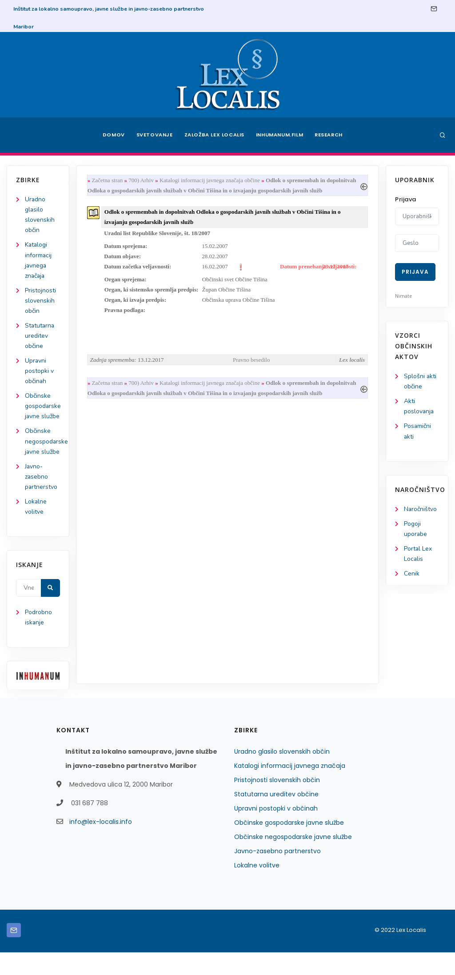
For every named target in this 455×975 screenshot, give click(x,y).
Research (330, 135)
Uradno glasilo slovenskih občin (282, 774)
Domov (112, 135)
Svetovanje (154, 135)
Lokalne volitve (256, 887)
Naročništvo (420, 509)
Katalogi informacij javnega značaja (289, 788)
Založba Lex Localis (214, 135)
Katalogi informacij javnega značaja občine (211, 180)
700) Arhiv (141, 180)
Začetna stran (107, 180)
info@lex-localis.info (100, 844)
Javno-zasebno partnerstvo (41, 498)
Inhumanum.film (279, 135)
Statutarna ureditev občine (40, 336)
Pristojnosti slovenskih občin (40, 301)
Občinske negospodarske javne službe (293, 859)
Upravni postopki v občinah (39, 371)
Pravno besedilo (251, 360)
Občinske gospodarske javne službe (289, 845)
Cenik (411, 574)
